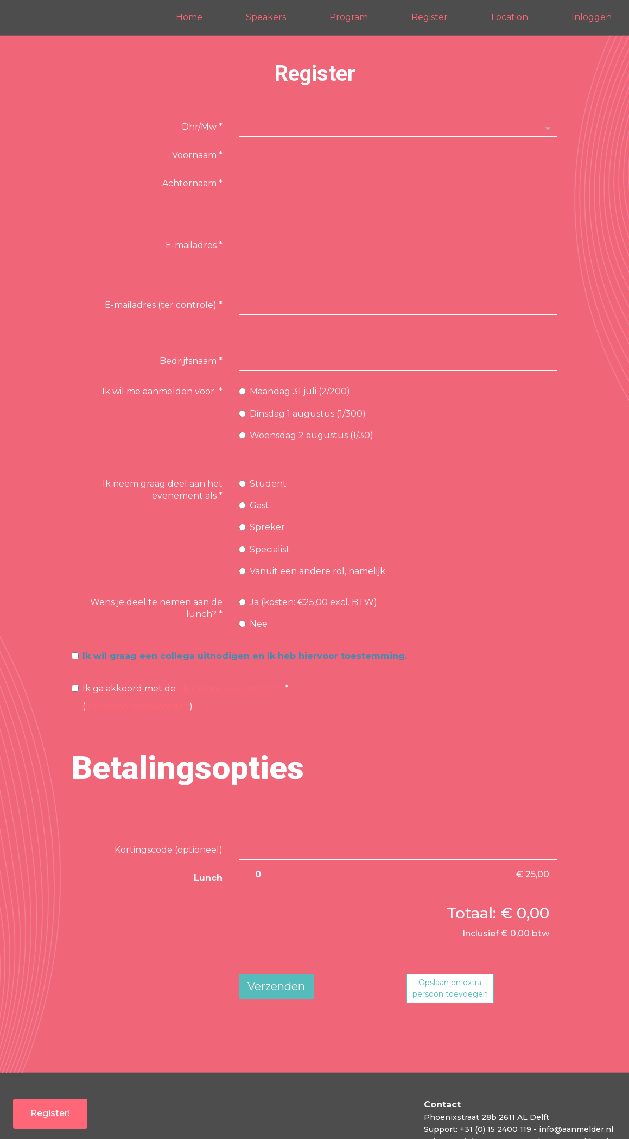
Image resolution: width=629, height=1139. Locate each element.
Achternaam (192, 183)
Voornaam (197, 155)
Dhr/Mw (202, 127)
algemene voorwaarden (230, 630)
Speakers (266, 17)
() (180, 639)
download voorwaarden (137, 648)
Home (189, 17)
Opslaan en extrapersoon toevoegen (450, 930)
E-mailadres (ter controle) (164, 257)
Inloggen (591, 17)
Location (509, 17)
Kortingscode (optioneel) (169, 791)
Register (429, 17)
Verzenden (276, 928)
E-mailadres (194, 229)
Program (348, 17)
